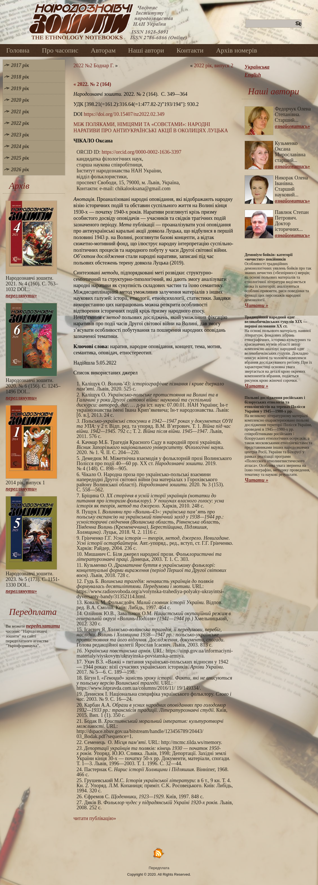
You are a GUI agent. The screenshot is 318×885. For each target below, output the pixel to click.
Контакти (190, 50)
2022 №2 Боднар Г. (93, 65)
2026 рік (20, 169)
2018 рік (20, 77)
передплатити (43, 626)
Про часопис (60, 50)
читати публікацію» (94, 818)
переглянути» (21, 295)
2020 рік (20, 100)
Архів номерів (236, 50)
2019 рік (20, 88)
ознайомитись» (292, 126)
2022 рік (20, 123)
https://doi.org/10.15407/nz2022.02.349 (124, 114)
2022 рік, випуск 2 (213, 65)
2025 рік (20, 158)
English (253, 75)
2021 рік (20, 111)
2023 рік (20, 135)
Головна (17, 50)
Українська (257, 67)
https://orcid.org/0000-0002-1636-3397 (141, 152)
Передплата (159, 868)
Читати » (256, 305)
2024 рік (20, 146)
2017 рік (20, 65)
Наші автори (146, 50)
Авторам (103, 50)
